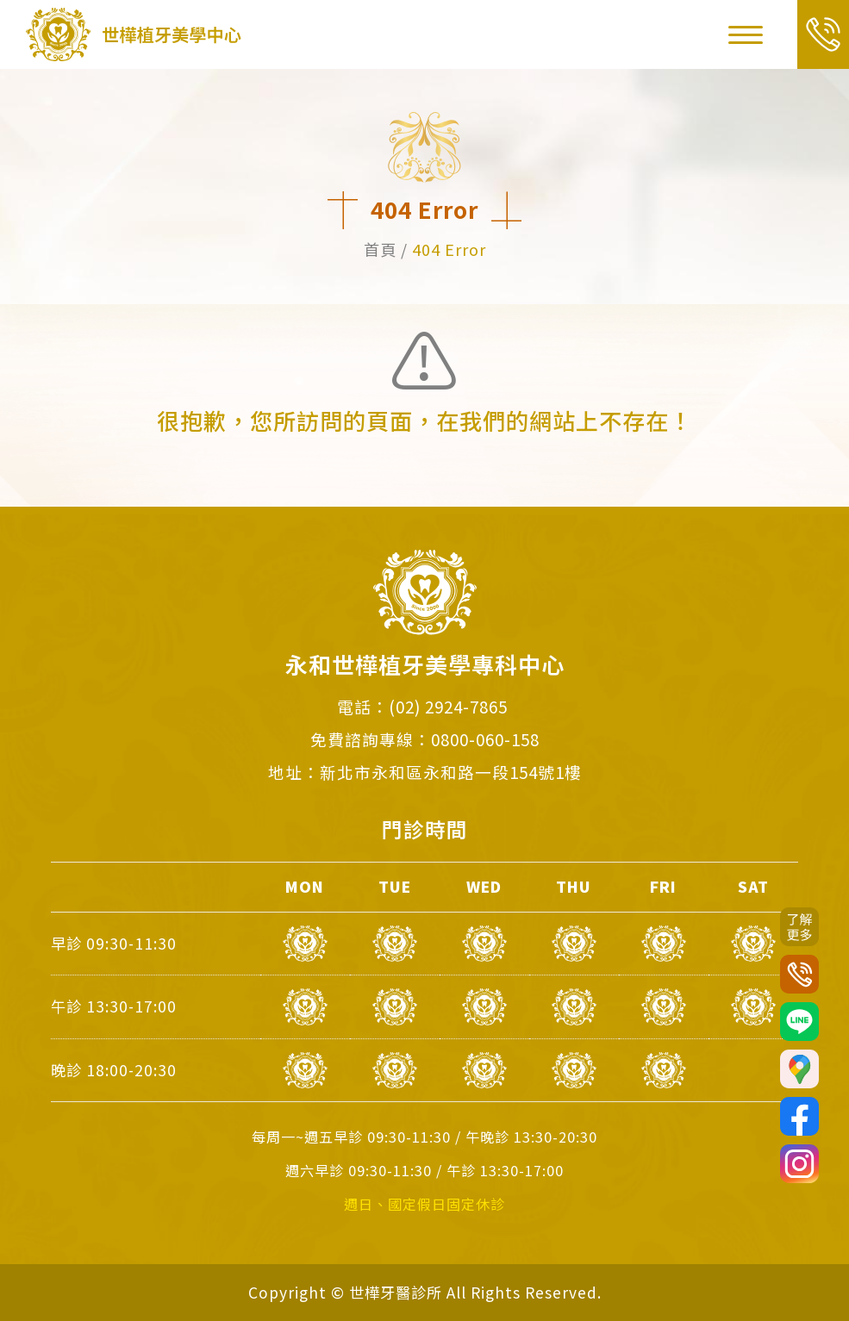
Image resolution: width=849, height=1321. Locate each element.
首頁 (380, 249)
